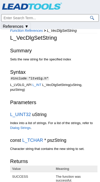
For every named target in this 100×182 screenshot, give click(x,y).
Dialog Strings (20, 128)
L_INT (36, 85)
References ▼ (16, 26)
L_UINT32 (20, 115)
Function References (26, 31)
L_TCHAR (32, 140)
